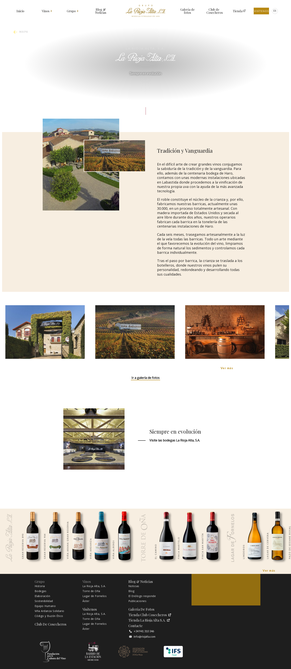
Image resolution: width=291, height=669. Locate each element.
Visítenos (261, 11)
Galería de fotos (187, 11)
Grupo (71, 11)
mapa (23, 32)
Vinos (46, 11)
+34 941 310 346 (141, 631)
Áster (86, 601)
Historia (40, 586)
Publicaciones (137, 601)
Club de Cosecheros (214, 11)
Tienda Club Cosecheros (149, 615)
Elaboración (42, 596)
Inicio (20, 11)
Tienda (238, 11)
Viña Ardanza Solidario (49, 611)
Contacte (135, 626)
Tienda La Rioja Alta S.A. (149, 620)
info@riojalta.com (142, 637)
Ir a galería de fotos (145, 378)
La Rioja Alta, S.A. (94, 586)
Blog (131, 591)
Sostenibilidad (44, 601)
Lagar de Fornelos (94, 596)
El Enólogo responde (142, 596)
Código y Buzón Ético (49, 616)
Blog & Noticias (100, 11)
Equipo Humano (45, 606)
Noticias (133, 586)
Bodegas (40, 591)
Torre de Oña (91, 591)
